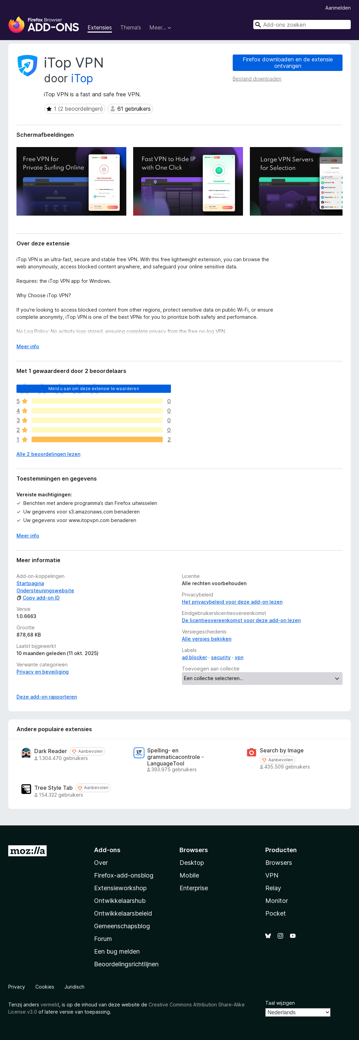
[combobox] (302, 24)
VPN (271, 875)
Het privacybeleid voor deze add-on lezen (232, 602)
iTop (82, 78)
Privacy (16, 987)
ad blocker (194, 657)
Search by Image (282, 750)
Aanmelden (338, 8)
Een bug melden (117, 951)
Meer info (27, 536)
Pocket (275, 913)
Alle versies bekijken (206, 639)
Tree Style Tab (53, 788)
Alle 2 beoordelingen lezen (48, 454)
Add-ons (107, 850)
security (221, 657)
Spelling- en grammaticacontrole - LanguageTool (175, 757)
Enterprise (194, 888)
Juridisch (74, 987)
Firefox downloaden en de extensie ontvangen (288, 62)
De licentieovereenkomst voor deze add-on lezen (241, 620)
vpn (239, 657)
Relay (273, 888)
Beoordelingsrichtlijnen (126, 964)
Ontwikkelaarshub (120, 900)
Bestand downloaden (257, 79)
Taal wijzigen (280, 1003)
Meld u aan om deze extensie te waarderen (93, 388)
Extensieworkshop (120, 888)
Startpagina (30, 583)
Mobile (189, 875)
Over (101, 862)
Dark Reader (50, 751)
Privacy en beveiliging (42, 672)
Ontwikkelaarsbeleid (123, 913)
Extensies (100, 27)
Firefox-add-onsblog (123, 875)
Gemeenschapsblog (122, 926)
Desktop (192, 862)
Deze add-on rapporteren (46, 697)
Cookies (44, 987)
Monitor (276, 900)
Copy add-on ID (38, 598)
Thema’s (130, 27)
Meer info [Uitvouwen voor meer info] (27, 346)
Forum (103, 938)
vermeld (49, 1004)
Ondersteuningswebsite (45, 590)
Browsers (278, 862)
